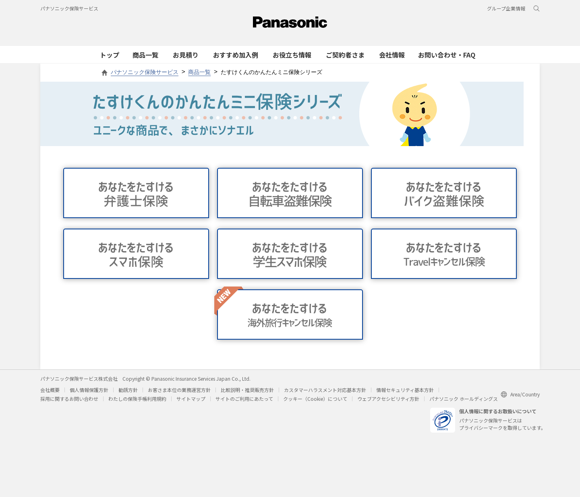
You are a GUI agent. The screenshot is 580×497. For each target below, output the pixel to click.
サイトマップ (190, 398)
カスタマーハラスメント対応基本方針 (325, 389)
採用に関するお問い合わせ (69, 398)
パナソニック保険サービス (69, 8)
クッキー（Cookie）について (315, 398)
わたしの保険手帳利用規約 (137, 398)
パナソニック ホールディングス (463, 398)
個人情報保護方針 (89, 389)
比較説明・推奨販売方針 (247, 389)
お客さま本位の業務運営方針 (179, 389)
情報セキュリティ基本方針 (405, 389)
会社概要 (50, 389)
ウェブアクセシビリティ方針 (388, 398)
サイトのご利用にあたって (244, 398)
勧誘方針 (128, 389)
